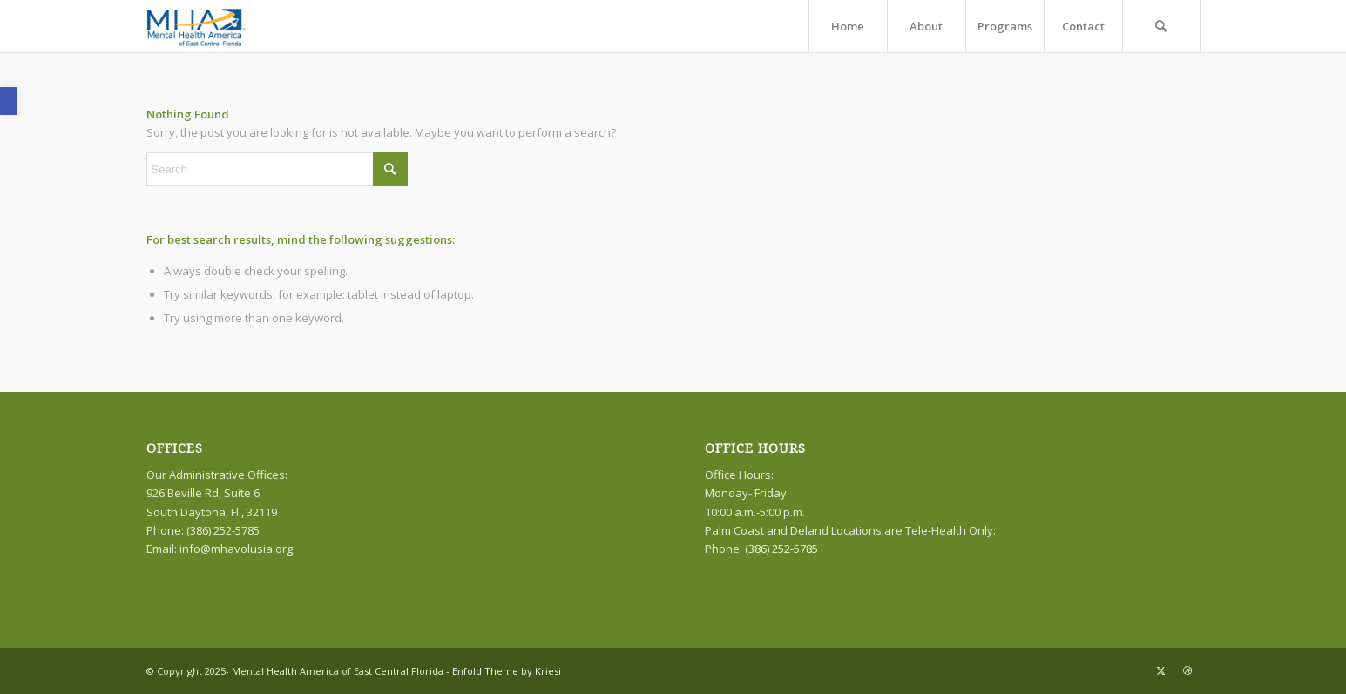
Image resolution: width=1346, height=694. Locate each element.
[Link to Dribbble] (1187, 670)
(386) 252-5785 (781, 548)
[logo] (198, 26)
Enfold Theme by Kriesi (506, 670)
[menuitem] (847, 26)
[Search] (1161, 26)
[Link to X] (1161, 670)
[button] (8, 101)
